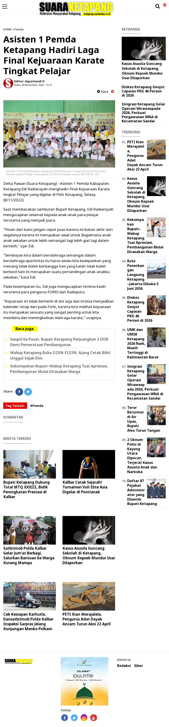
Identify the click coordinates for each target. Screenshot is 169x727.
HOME (7, 29)
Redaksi (124, 665)
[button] (164, 3)
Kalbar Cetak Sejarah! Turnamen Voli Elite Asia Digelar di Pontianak (84, 487)
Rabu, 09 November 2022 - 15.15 (33, 84)
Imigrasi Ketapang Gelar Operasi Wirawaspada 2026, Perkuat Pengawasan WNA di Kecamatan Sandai (143, 112)
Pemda (19, 29)
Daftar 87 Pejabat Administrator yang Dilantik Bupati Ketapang (142, 492)
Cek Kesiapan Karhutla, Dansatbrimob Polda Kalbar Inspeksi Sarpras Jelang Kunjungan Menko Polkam (28, 621)
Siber (138, 665)
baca (102, 91)
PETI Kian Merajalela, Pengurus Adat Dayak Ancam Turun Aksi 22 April (86, 619)
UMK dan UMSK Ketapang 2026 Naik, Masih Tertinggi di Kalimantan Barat (143, 343)
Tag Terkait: (15, 406)
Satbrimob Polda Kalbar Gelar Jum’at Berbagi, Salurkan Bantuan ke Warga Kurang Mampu (28, 555)
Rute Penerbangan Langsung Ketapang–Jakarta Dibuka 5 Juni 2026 (142, 275)
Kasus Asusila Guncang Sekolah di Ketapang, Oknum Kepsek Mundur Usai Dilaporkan (88, 555)
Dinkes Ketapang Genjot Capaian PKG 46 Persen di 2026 (143, 91)
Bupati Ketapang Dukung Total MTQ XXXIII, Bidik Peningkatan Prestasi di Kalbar (26, 489)
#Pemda (36, 406)
